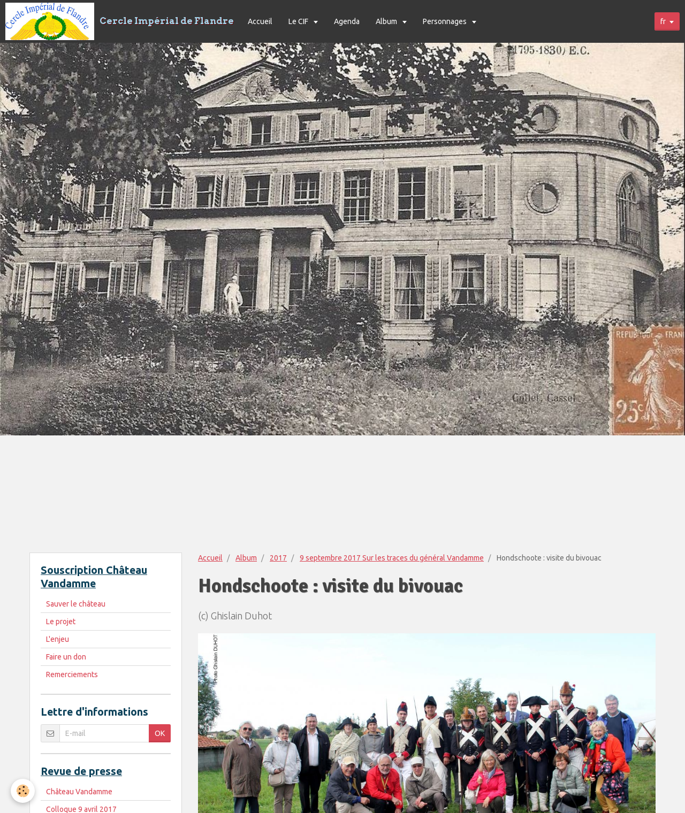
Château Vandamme (79, 791)
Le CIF (299, 21)
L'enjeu (57, 639)
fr (663, 21)
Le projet (60, 621)
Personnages (445, 21)
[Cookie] (23, 791)
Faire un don (66, 657)
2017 (278, 558)
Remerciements (72, 674)
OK (160, 733)
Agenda (347, 21)
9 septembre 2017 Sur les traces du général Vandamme (392, 558)
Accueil (260, 21)
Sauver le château (75, 604)
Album (387, 21)
